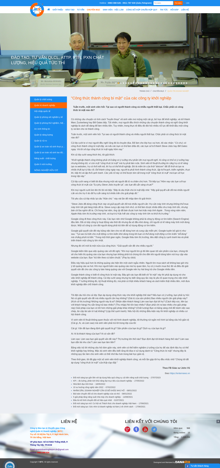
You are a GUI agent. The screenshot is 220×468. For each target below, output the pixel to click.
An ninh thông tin (41, 129)
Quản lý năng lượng (42, 135)
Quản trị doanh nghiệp (178, 91)
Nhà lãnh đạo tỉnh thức (89, 384)
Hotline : (126, 3)
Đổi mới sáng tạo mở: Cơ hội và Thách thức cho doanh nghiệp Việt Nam (111, 403)
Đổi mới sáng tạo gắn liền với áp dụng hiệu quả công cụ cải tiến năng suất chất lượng (117, 377)
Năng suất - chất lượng (44, 158)
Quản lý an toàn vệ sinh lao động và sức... (49, 152)
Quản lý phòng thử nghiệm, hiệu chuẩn (49, 123)
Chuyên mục (158, 91)
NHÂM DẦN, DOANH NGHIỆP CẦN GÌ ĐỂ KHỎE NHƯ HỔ (105, 390)
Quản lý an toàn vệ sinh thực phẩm (49, 147)
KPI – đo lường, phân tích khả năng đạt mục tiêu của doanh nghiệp (108, 381)
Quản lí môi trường (42, 164)
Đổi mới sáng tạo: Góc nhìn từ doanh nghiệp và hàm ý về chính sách (109, 407)
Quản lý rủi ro (39, 141)
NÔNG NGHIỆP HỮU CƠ (45, 170)
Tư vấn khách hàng (199, 466)
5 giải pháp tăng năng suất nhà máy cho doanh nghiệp (103, 397)
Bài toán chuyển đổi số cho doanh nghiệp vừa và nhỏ (102, 394)
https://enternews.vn (180, 373)
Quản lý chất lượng (42, 99)
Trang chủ (144, 91)
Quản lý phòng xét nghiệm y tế (47, 117)
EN (188, 3)
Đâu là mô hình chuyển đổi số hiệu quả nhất (98, 400)
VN (184, 3)
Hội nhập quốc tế (41, 111)
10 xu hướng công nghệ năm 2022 (94, 387)
